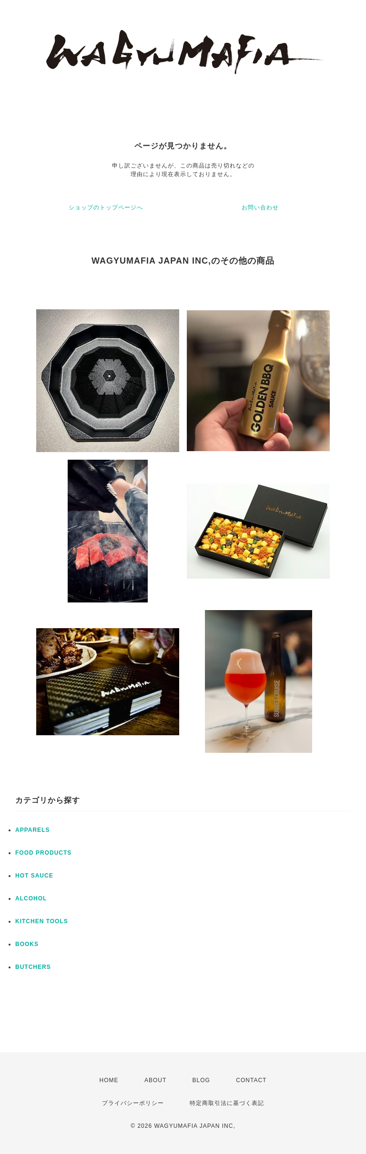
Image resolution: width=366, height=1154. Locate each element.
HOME (109, 1080)
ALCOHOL (31, 898)
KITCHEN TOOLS (41, 921)
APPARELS (32, 830)
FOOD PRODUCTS (43, 852)
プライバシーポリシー (133, 1103)
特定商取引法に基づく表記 (227, 1103)
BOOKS (27, 944)
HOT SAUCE (34, 875)
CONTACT (251, 1080)
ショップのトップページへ (106, 207)
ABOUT (155, 1080)
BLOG (201, 1080)
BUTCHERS (33, 967)
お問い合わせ (260, 207)
